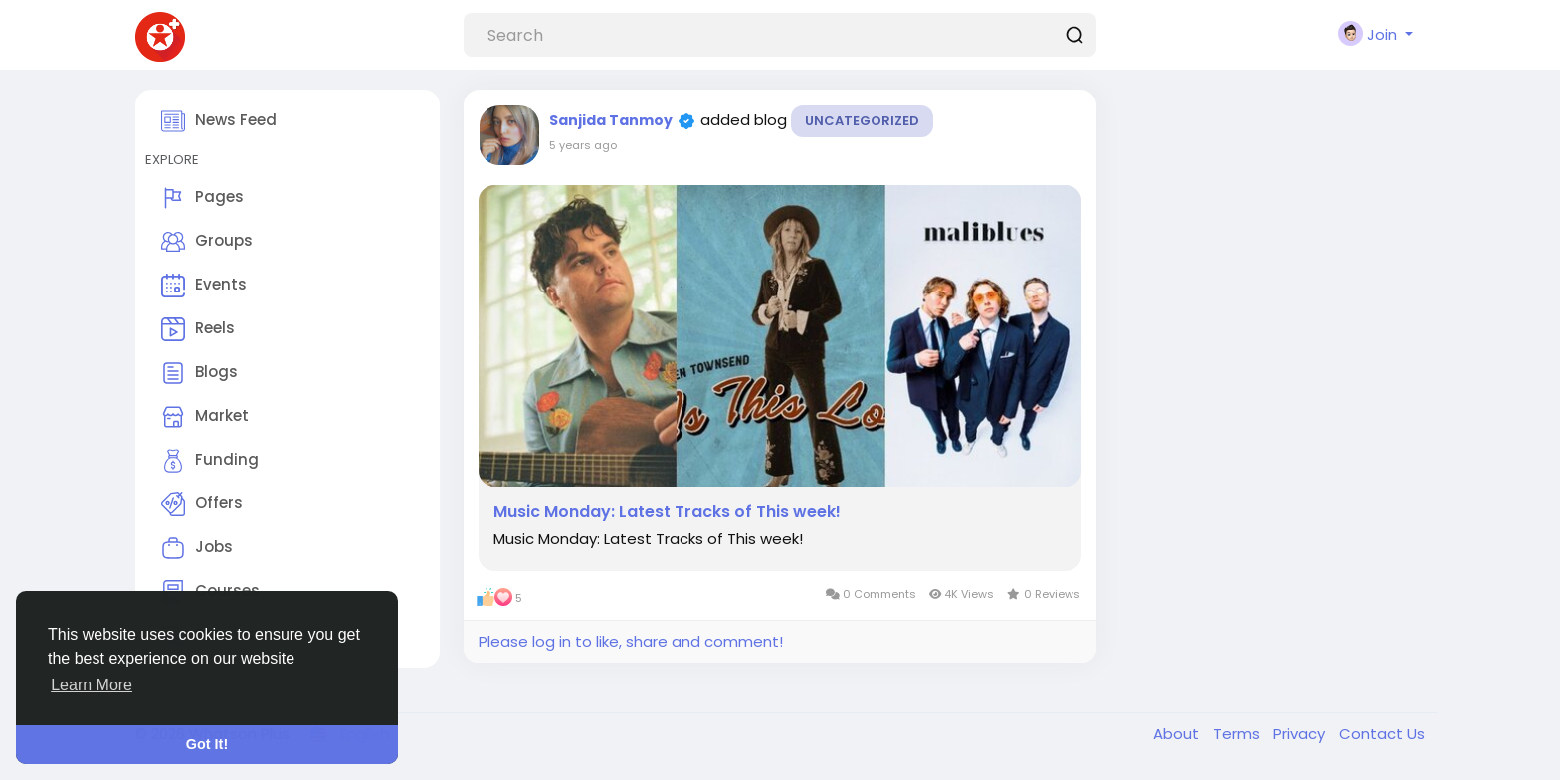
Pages (202, 198)
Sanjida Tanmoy (611, 120)
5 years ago (583, 145)
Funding (210, 461)
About (1178, 733)
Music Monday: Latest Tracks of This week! (667, 512)
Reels (198, 329)
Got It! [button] (207, 744)
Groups (207, 242)
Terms (1238, 733)
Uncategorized (862, 120)
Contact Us (1382, 733)
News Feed (219, 121)
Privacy (1301, 733)
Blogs (199, 373)
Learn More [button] (91, 685)
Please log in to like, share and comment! (631, 641)
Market (205, 417)
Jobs (197, 548)
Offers (202, 504)
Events (204, 285)
